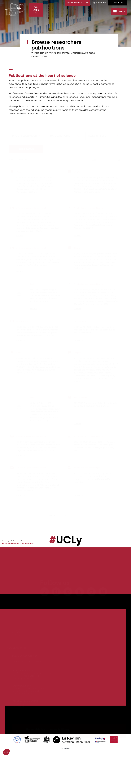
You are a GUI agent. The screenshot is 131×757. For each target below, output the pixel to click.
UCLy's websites (77, 3)
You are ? (37, 10)
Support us (118, 3)
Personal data (65, 752)
